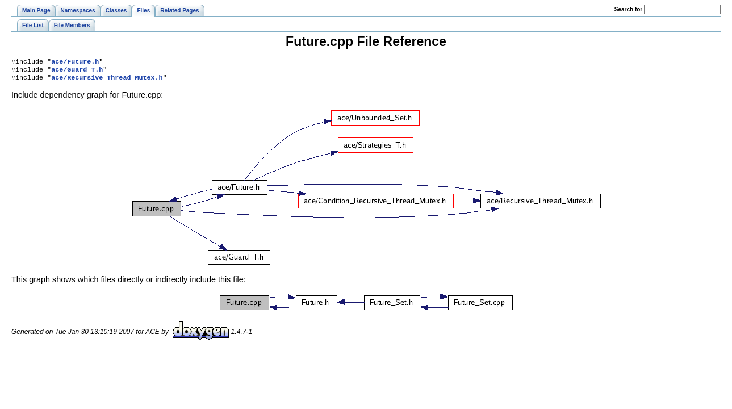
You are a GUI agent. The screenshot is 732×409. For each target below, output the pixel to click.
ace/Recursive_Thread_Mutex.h (106, 80)
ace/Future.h (75, 62)
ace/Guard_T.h (77, 71)
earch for (628, 9)
